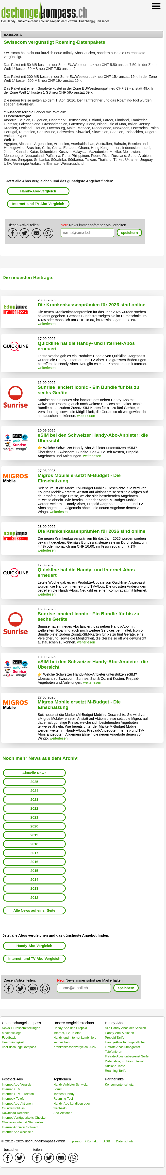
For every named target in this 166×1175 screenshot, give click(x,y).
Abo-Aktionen (62, 1113)
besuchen (11, 1150)
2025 (34, 782)
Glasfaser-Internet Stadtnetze (22, 1122)
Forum (58, 1089)
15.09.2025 (46, 383)
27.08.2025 (46, 471)
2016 (34, 862)
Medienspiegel (12, 1033)
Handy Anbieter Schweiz (70, 1084)
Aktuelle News (34, 773)
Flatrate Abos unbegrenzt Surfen (127, 1056)
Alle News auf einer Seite (34, 910)
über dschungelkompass (19, 1047)
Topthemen (62, 1079)
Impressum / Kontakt (83, 1141)
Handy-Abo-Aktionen (119, 1033)
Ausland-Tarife (115, 1066)
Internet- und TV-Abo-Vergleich (38, 204)
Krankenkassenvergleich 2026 (74, 1047)
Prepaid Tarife (114, 1037)
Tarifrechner (93, 100)
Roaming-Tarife (115, 1070)
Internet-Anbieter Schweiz (20, 1127)
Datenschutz (124, 1141)
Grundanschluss (13, 1108)
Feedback (9, 1037)
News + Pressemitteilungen (21, 1028)
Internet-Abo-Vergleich (17, 1084)
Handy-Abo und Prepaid (70, 1028)
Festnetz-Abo (12, 1079)
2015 (34, 871)
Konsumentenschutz (119, 1084)
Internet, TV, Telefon (67, 1033)
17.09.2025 (46, 339)
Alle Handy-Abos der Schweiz (126, 1028)
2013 (34, 888)
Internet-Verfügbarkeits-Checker (24, 1117)
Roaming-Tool (128, 100)
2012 (34, 898)
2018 (34, 844)
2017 (34, 853)
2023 (34, 800)
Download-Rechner (15, 1113)
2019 (34, 835)
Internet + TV (11, 1089)
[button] (129, 232)
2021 (34, 817)
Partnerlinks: (115, 1079)
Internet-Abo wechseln (17, 1132)
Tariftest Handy (63, 1094)
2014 (34, 880)
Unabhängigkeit (13, 1042)
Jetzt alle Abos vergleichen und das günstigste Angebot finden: (59, 181)
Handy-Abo (114, 1023)
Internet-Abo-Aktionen (17, 1103)
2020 (34, 826)
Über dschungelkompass (21, 1023)
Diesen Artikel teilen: (24, 225)
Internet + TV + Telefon (18, 1094)
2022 (34, 808)
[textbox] (87, 232)
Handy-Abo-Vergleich (38, 191)
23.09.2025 (46, 300)
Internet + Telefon (14, 1098)
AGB (106, 1141)
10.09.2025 (46, 431)
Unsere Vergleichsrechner (73, 1023)
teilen (37, 1150)
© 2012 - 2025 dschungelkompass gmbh (33, 1141)
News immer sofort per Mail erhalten (93, 225)
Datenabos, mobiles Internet (124, 1061)
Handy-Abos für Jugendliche (125, 1042)
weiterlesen (47, 324)
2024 (34, 791)
